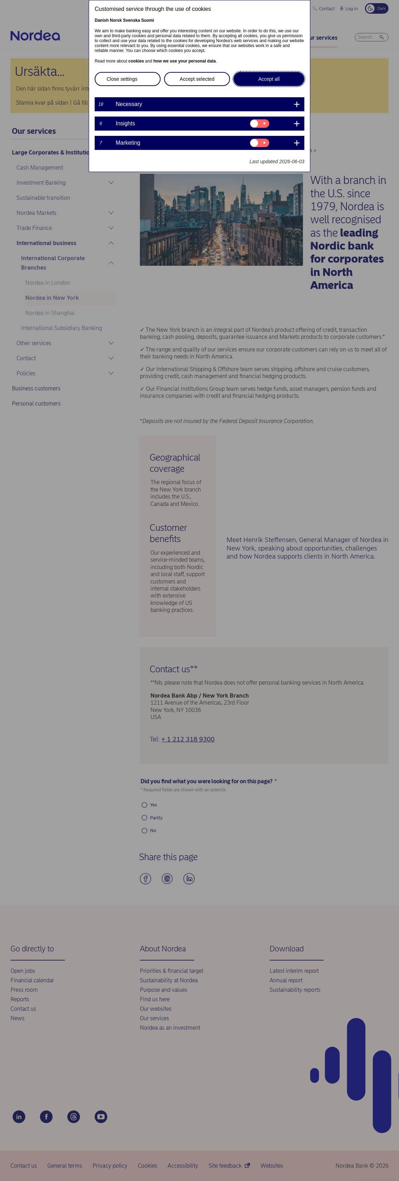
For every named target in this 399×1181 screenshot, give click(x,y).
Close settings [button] (122, 79)
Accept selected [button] (197, 79)
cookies (136, 61)
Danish (102, 20)
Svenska (131, 20)
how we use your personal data (184, 61)
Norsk (116, 20)
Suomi (147, 20)
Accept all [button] (269, 79)
